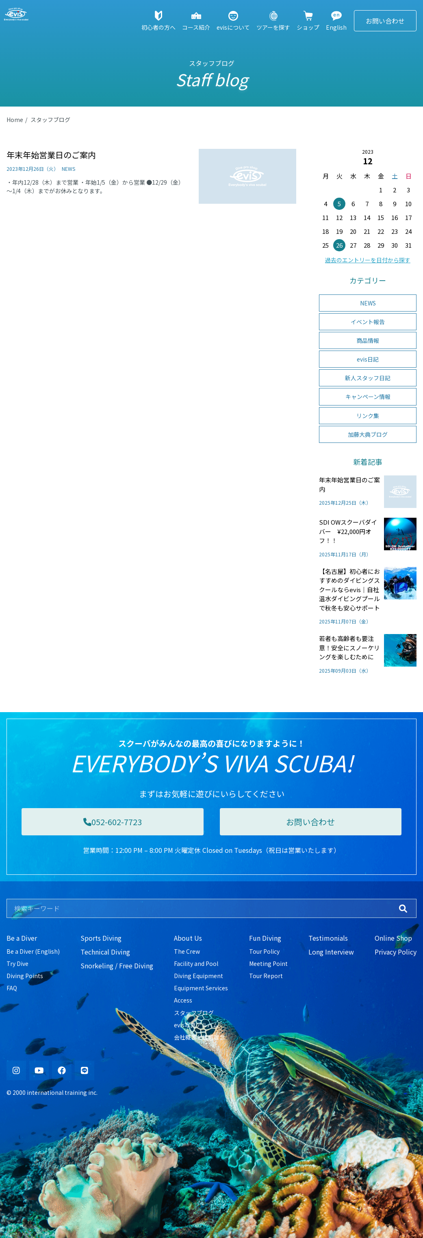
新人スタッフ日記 (367, 378)
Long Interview (331, 951)
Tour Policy (264, 951)
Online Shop (393, 938)
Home (15, 120)
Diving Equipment (198, 975)
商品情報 (367, 340)
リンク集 (367, 416)
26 (339, 245)
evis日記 (368, 359)
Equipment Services (201, 988)
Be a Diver (22, 938)
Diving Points (25, 975)
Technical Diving (105, 951)
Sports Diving (100, 938)
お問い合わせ (385, 21)
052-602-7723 (112, 822)
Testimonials (328, 938)
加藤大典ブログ (368, 434)
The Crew (187, 951)
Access (183, 1000)
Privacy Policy (395, 951)
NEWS (368, 303)
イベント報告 (368, 322)
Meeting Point (268, 963)
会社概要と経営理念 (199, 1037)
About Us (188, 938)
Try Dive (17, 963)
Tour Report (266, 975)
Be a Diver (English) (33, 951)
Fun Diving (265, 938)
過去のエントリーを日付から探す (367, 260)
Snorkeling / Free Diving (116, 965)
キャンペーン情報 (367, 396)
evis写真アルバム (196, 1025)
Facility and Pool (196, 963)
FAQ (12, 988)
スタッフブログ (50, 120)
